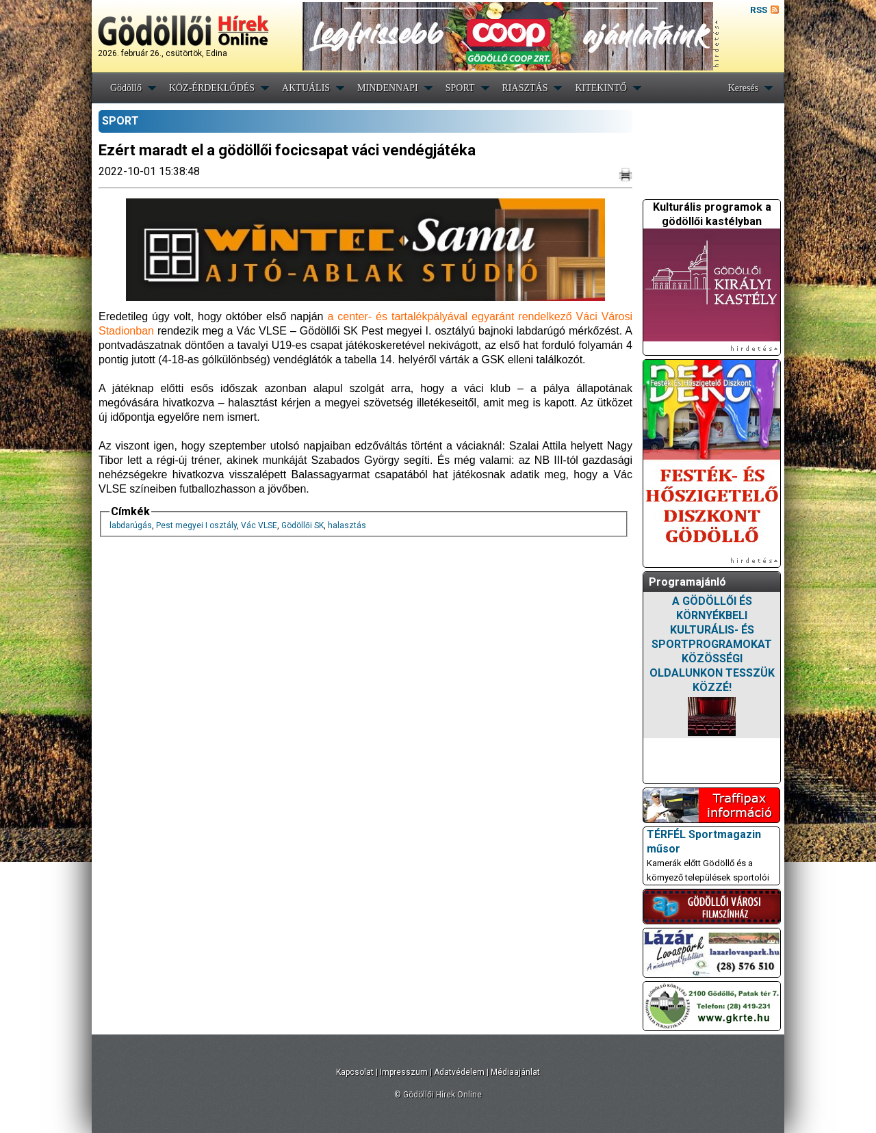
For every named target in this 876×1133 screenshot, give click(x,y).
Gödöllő (126, 88)
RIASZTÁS (525, 88)
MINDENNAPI (387, 88)
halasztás (347, 525)
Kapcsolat (355, 1072)
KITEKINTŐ (600, 88)
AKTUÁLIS (306, 88)
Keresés (743, 88)
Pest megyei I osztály (196, 525)
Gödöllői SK (302, 525)
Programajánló (687, 581)
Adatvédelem (459, 1072)
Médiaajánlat (515, 1072)
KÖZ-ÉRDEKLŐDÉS (212, 88)
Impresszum (404, 1072)
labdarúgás (131, 525)
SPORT (460, 88)
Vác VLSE (259, 525)
